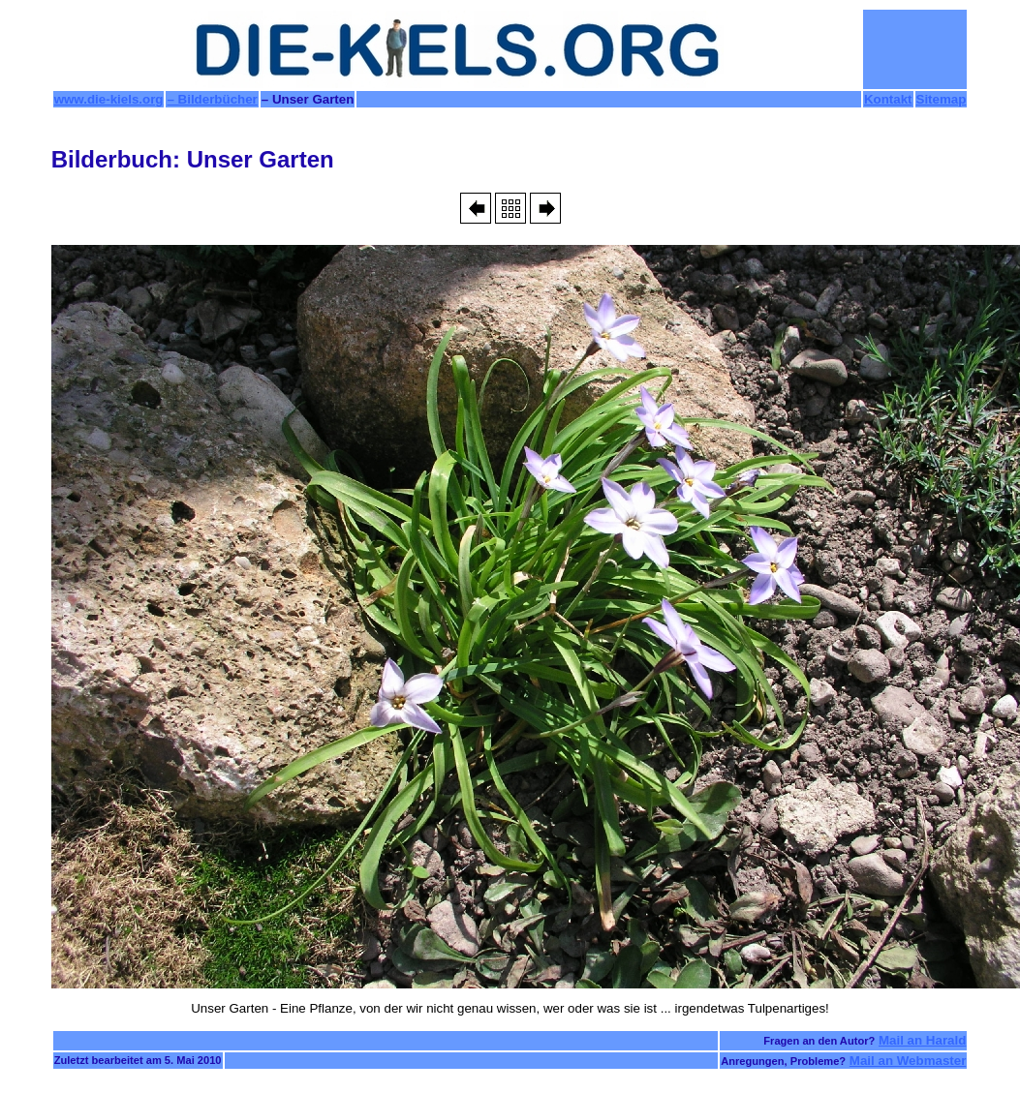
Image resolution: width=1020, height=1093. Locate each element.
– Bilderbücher (212, 99)
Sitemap (941, 99)
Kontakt (888, 99)
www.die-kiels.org (109, 99)
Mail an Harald (922, 1040)
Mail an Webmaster (908, 1060)
